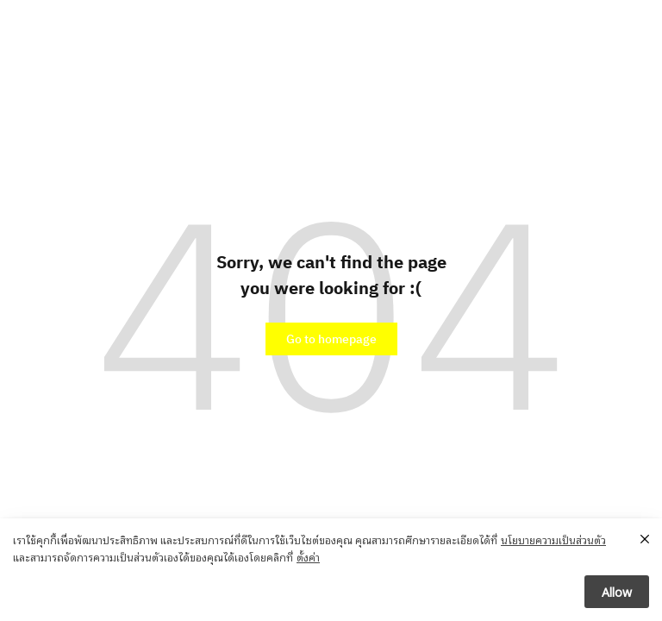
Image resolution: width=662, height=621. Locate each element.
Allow (617, 591)
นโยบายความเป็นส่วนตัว (553, 539)
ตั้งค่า (308, 557)
